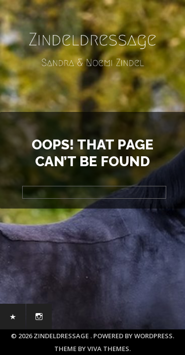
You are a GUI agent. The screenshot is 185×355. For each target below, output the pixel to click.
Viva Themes (108, 348)
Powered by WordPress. (133, 335)
